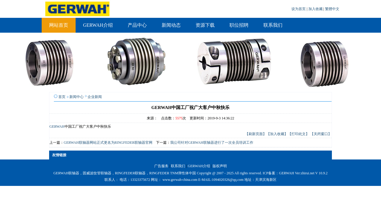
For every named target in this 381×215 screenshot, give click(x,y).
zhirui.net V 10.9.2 (314, 173)
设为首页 (299, 9)
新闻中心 (76, 97)
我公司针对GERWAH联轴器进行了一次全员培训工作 (211, 142)
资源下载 (205, 25)
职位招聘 (239, 25)
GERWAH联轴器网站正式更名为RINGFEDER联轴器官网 (108, 142)
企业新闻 (95, 97)
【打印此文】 (298, 134)
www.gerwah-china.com (180, 180)
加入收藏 (316, 9)
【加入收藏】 (277, 134)
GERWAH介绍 (98, 25)
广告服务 (161, 166)
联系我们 (272, 25)
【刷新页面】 (255, 134)
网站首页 (58, 25)
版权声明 (220, 166)
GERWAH (57, 126)
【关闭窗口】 (321, 134)
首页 (61, 97)
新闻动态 (171, 25)
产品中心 (137, 25)
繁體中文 (332, 9)
